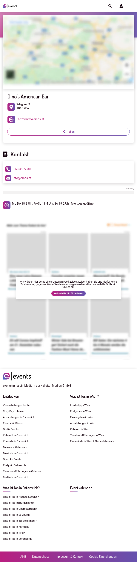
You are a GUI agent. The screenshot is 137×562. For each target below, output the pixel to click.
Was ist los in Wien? (84, 396)
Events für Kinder (13, 423)
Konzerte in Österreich (16, 441)
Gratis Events (11, 429)
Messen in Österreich (15, 447)
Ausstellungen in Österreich (19, 417)
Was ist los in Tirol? (14, 532)
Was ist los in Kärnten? (16, 526)
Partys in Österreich (14, 465)
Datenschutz (40, 556)
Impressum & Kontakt (69, 556)
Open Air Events (12, 459)
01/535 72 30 (18, 169)
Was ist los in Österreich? (21, 487)
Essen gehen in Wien (81, 417)
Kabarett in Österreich (15, 435)
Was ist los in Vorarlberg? (17, 538)
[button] (109, 6)
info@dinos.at (18, 178)
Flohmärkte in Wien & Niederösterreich (92, 441)
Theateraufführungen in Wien (87, 435)
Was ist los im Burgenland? (18, 502)
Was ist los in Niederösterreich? (21, 496)
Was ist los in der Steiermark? (20, 520)
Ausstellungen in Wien (82, 423)
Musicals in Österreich (15, 453)
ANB (23, 556)
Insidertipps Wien (80, 405)
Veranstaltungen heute (16, 405)
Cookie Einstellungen (103, 556)
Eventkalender (81, 487)
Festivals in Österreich (15, 477)
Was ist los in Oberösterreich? (20, 508)
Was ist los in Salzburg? (16, 514)
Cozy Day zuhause (13, 411)
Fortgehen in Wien (80, 411)
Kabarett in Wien (79, 429)
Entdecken (11, 396)
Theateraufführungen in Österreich (23, 471)
